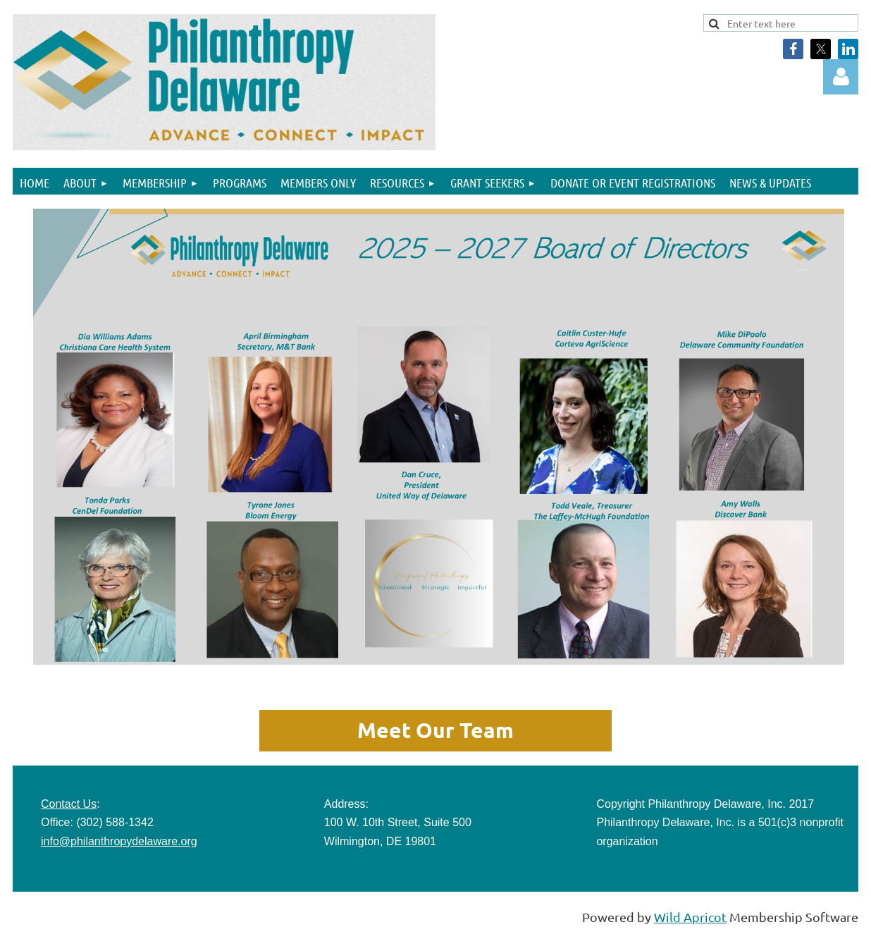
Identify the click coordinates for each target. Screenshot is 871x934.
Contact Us (69, 804)
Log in (840, 76)
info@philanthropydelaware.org (119, 841)
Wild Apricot (690, 916)
